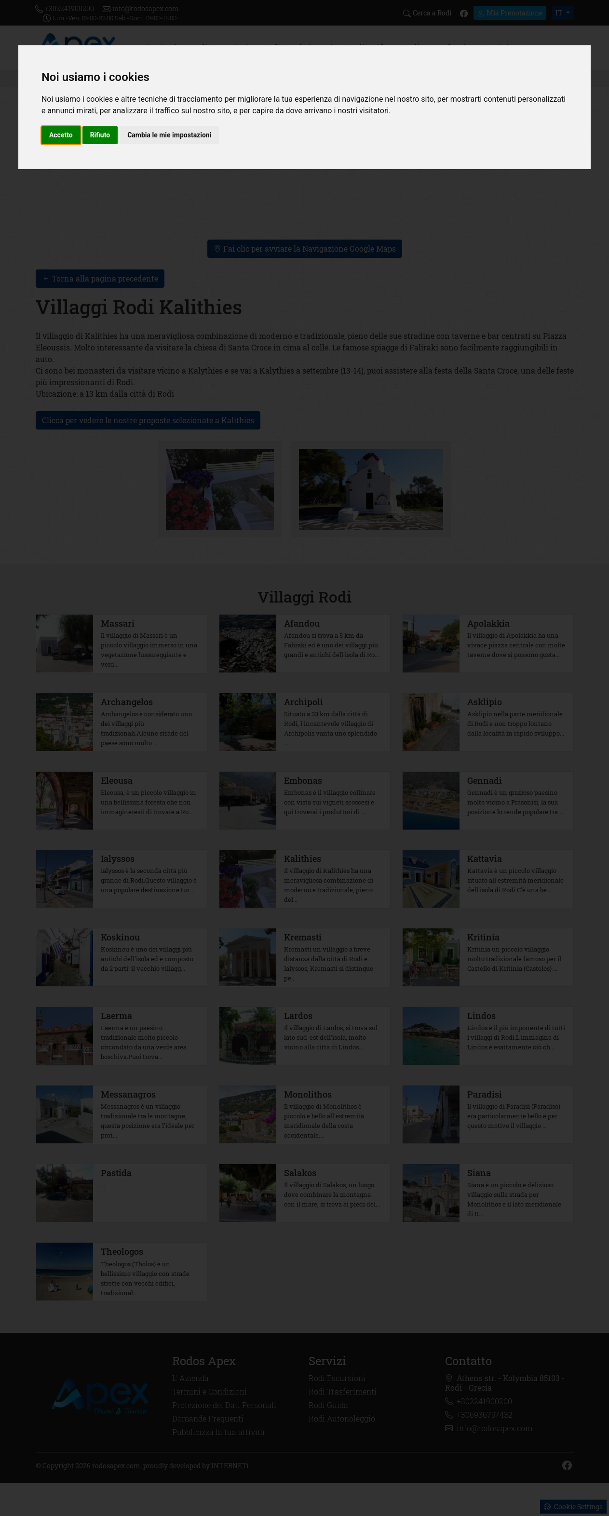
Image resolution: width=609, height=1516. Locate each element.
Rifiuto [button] (100, 135)
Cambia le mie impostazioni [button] (169, 135)
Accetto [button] (61, 135)
